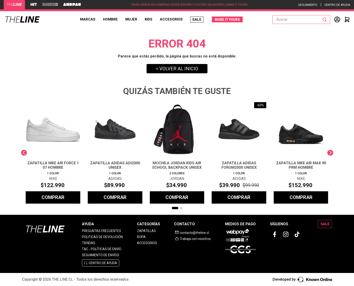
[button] (175, 208)
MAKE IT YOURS (227, 19)
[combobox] (301, 19)
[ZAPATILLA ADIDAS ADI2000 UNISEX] (115, 152)
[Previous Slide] (24, 153)
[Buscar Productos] (325, 19)
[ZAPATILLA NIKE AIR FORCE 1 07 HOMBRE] (53, 152)
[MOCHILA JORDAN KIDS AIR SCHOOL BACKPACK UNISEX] (177, 152)
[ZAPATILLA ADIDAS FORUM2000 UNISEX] (239, 152)
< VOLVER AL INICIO (177, 68)
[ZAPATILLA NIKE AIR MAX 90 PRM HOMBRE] (301, 152)
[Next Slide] (330, 153)
